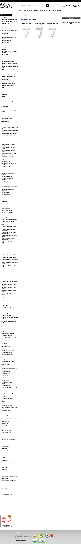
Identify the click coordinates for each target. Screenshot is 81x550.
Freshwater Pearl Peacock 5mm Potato (9, 257)
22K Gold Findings (4, 106)
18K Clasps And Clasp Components (8, 83)
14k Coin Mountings (5, 42)
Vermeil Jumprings (5, 482)
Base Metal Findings (5, 109)
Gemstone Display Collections (7, 203)
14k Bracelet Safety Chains (6, 40)
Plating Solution (5, 425)
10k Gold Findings (4, 17)
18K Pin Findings (5, 94)
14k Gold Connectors (5, 59)
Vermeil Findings (4, 460)
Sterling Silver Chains (6, 371)
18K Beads (4, 81)
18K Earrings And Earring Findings (8, 85)
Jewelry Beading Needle (6, 412)
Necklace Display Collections (7, 210)
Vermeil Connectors (5, 471)
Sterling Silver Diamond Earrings (8, 359)
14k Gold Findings (4, 33)
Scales (3, 452)
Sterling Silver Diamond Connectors (8, 356)
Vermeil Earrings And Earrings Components (10, 476)
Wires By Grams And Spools (7, 494)
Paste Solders (4, 489)
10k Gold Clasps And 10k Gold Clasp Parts (9, 21)
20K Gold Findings (4, 104)
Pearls (2, 224)
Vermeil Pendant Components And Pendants (10, 485)
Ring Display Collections (6, 214)
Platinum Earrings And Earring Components (10, 307)
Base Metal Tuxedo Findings (7, 118)
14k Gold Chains (5, 54)
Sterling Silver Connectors (6, 380)
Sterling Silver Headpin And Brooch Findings (10, 387)
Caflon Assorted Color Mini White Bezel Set (9, 133)
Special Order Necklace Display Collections (9, 219)
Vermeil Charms (5, 467)
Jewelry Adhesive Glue (6, 410)
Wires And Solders (4, 488)
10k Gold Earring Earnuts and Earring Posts (10, 23)
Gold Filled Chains (5, 168)
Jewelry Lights (4, 448)
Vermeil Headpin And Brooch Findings (9, 480)
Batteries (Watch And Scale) (7, 405)
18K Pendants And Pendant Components (9, 92)
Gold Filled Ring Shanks (6, 194)
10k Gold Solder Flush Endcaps (7, 28)
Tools (2, 442)
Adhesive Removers (5, 403)
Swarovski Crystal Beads (6, 430)
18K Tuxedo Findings (5, 98)
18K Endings (4, 87)
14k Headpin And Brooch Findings (8, 61)
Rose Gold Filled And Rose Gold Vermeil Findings (8, 322)
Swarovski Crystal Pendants (7, 437)
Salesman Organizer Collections (7, 217)
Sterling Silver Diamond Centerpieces (8, 350)
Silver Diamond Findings (5, 346)
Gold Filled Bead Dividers (6, 161)
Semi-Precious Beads (5, 341)
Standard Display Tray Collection (8, 221)
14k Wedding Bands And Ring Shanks (8, 76)
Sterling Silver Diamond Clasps (7, 354)
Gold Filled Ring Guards (6, 192)
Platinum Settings (5, 313)
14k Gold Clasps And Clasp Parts (8, 56)
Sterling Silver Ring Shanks (7, 396)
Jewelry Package (5, 423)
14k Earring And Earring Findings (8, 47)
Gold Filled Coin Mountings (7, 176)
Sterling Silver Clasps (6, 375)
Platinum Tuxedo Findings (6, 315)
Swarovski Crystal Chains (6, 432)
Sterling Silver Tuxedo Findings (7, 398)
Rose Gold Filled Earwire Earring (8, 333)
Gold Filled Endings (5, 181)
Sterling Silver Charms (6, 373)
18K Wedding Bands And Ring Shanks (9, 101)
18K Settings (4, 96)
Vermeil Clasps (4, 469)
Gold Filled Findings (5, 159)
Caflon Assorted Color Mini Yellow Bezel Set (10, 135)
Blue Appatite (4, 343)
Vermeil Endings (5, 478)
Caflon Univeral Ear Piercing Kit (7, 156)
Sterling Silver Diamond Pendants (8, 361)
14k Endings (4, 49)
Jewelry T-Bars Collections (6, 208)
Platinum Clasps (5, 305)
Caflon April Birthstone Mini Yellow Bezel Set (10, 125)
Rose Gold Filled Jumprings (7, 335)
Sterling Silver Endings (6, 385)
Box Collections (5, 201)
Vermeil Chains (4, 465)
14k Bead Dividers (5, 35)
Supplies (3, 401)
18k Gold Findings (4, 79)
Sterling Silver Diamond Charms (7, 352)
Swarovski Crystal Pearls (6, 434)
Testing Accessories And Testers (8, 455)
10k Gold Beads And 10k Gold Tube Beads (9, 19)
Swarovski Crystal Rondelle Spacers (8, 439)
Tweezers (3, 457)
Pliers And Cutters (5, 450)
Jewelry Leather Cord (5, 421)
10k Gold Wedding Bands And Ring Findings (10, 30)
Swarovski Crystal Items (5, 428)
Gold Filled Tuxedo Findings (7, 196)
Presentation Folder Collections (7, 212)
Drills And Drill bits (5, 446)
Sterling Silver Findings (5, 364)
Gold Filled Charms (5, 171)
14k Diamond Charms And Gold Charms (9, 44)
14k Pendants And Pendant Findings (8, 69)
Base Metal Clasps (5, 113)
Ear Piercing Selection (5, 121)
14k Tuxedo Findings (5, 74)
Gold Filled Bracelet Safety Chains (8, 166)
